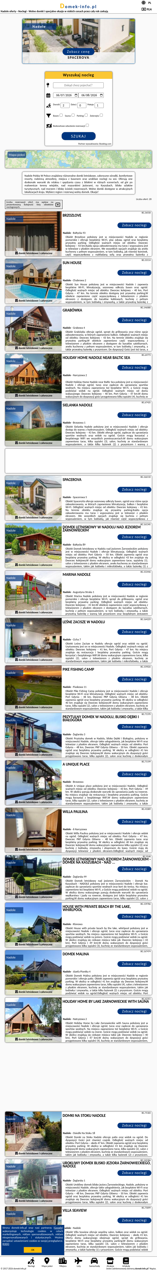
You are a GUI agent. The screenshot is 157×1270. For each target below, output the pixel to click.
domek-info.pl (78, 6)
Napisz (153, 1268)
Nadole (11, 219)
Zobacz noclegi (134, 225)
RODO (5, 1244)
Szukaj (78, 136)
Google (58, 1227)
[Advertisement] (78, 1077)
